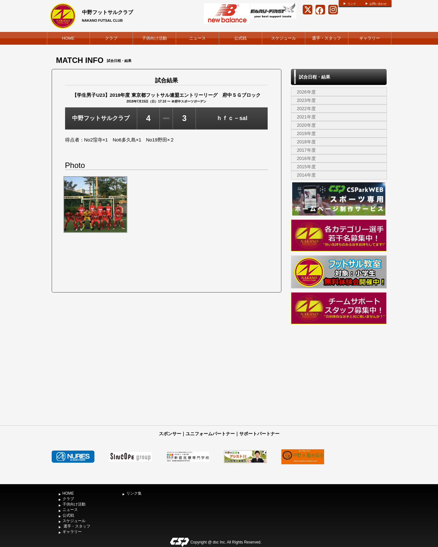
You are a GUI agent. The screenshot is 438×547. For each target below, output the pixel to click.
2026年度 (306, 92)
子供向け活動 (154, 38)
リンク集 (134, 493)
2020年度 (306, 125)
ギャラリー (369, 38)
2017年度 (306, 150)
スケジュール (283, 38)
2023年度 (306, 100)
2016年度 (306, 158)
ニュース (197, 38)
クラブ (111, 38)
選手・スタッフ (326, 38)
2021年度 (306, 116)
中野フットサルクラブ (107, 12)
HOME (68, 38)
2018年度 (306, 141)
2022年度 (306, 108)
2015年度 (306, 166)
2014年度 (306, 175)
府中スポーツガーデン (190, 101)
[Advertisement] (339, 374)
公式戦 (240, 38)
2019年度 (306, 133)
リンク (351, 3)
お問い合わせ (378, 3)
